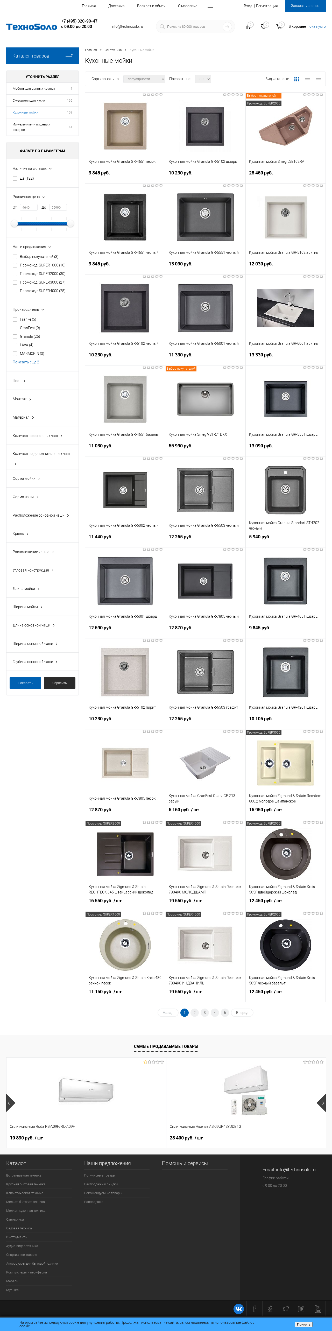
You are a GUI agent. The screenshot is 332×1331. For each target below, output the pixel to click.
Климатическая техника (24, 1193)
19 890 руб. (26, 1138)
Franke (28, 319)
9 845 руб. (125, 176)
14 (70, 127)
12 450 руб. (285, 904)
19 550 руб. (205, 904)
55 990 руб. (205, 449)
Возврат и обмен (151, 6)
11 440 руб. (125, 540)
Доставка (116, 6)
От (15, 207)
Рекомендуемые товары (103, 1193)
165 (69, 100)
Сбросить (59, 683)
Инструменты (16, 1237)
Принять (303, 1324)
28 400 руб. (106, 1138)
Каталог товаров (42, 55)
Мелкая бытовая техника (25, 1202)
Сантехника (15, 1219)
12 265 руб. (205, 540)
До (43, 207)
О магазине (187, 6)
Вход (248, 6)
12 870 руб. (205, 631)
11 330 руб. (205, 358)
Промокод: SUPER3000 (43, 282)
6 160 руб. (205, 813)
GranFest (30, 328)
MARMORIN (32, 353)
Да (27, 178)
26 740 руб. (266, 1138)
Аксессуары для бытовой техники (32, 1263)
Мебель (12, 1281)
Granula (30, 336)
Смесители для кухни (29, 100)
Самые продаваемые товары (166, 1046)
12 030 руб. (285, 267)
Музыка (12, 1290)
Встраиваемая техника (23, 1175)
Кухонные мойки (25, 112)
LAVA (26, 345)
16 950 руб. (285, 813)
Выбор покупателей (39, 257)
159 (69, 112)
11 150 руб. (125, 995)
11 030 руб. (125, 449)
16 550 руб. (125, 904)
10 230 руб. (205, 176)
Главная (89, 6)
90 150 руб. (182, 1137)
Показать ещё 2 (26, 362)
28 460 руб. (285, 176)
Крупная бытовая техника (26, 1184)
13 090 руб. (205, 267)
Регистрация (267, 6)
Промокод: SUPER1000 (43, 265)
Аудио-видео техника (22, 1246)
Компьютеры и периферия (26, 1272)
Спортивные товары (21, 1255)
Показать (25, 683)
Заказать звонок (305, 6)
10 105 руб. (285, 722)
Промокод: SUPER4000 (43, 291)
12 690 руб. (125, 631)
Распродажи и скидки (101, 1184)
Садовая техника (19, 1228)
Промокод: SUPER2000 (43, 274)
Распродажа (93, 1202)
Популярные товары (100, 1175)
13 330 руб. (285, 358)
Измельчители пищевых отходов (31, 127)
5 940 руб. (285, 540)
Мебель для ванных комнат (34, 88)
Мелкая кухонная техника (26, 1211)
